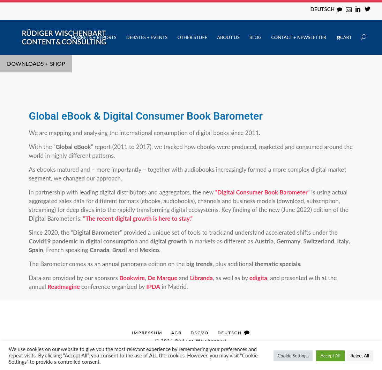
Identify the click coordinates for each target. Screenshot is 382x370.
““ (262, 192)
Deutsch (322, 9)
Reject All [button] (360, 355)
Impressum (147, 332)
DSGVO (199, 332)
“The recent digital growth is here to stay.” (138, 218)
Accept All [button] (330, 355)
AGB (176, 332)
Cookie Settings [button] (293, 355)
